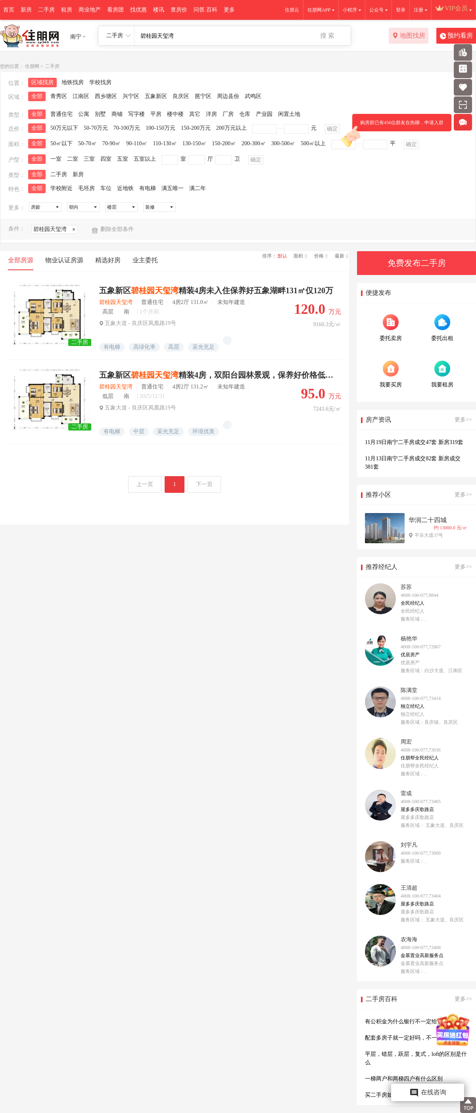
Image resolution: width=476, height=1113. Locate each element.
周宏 (406, 742)
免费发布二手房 (417, 263)
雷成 (406, 793)
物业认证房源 (64, 260)
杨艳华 (409, 639)
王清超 (409, 888)
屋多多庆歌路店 (417, 809)
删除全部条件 (117, 229)
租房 (66, 10)
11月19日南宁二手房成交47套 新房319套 (414, 442)
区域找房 (42, 82)
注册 (418, 10)
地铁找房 (72, 82)
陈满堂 (409, 690)
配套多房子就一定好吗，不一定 (404, 1038)
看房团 (115, 10)
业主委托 (145, 260)
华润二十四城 (428, 520)
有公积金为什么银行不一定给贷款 (406, 1022)
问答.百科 (205, 10)
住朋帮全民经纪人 (420, 758)
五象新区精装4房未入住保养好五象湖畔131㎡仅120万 (216, 290)
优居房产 (410, 654)
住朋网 (32, 66)
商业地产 (90, 10)
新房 (26, 10)
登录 (400, 10)
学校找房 (100, 82)
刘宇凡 (409, 845)
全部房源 (20, 260)
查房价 (179, 10)
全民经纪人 (412, 603)
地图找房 (408, 36)
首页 (8, 10)
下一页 (204, 484)
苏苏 (406, 587)
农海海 (409, 939)
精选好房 (108, 260)
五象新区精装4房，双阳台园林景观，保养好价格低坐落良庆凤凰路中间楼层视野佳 (217, 375)
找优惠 (138, 10)
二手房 (46, 10)
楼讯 (158, 10)
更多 (229, 10)
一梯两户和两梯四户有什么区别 (404, 1079)
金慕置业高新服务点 (422, 955)
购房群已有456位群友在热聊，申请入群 (397, 125)
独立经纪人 (412, 706)
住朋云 (292, 10)
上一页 (144, 484)
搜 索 (327, 35)
